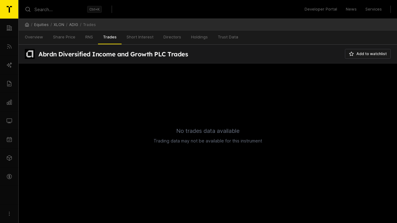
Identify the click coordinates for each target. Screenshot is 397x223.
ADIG (73, 24)
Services (373, 9)
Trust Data (228, 36)
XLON (59, 24)
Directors (172, 36)
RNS (89, 36)
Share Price (64, 36)
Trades (110, 36)
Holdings (199, 36)
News (351, 9)
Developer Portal (321, 9)
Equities (41, 24)
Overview (34, 36)
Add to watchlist (368, 53)
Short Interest (140, 36)
